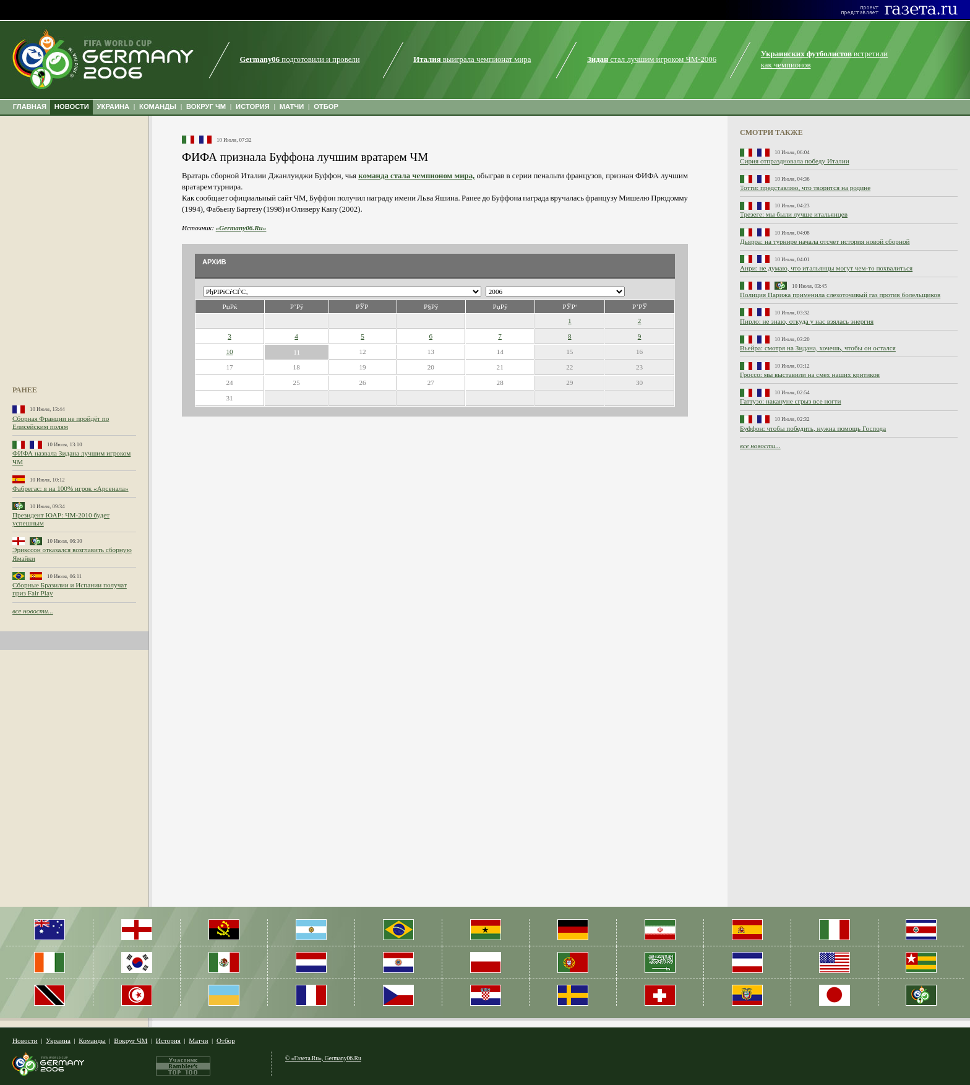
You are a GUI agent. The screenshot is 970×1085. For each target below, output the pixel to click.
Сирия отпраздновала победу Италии (794, 161)
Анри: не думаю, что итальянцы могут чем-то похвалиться (826, 268)
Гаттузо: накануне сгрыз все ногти (790, 401)
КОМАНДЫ (157, 106)
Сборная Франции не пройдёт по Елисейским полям (60, 422)
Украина (58, 1040)
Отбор (226, 1040)
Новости (25, 1040)
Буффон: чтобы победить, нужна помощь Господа (813, 428)
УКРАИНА (113, 106)
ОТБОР (326, 106)
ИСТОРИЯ (253, 106)
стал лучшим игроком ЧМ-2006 (651, 59)
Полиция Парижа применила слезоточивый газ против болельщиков (840, 294)
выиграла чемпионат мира (472, 59)
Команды (92, 1040)
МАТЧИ (292, 106)
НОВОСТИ (71, 106)
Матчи (198, 1040)
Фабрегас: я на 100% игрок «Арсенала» (70, 488)
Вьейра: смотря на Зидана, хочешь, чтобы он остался (818, 348)
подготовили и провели (299, 59)
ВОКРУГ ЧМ (206, 106)
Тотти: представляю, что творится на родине (805, 187)
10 (229, 351)
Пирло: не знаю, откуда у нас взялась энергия (806, 321)
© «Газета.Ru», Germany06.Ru (323, 1058)
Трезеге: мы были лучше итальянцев (794, 214)
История (168, 1040)
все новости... (32, 611)
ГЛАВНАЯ (29, 106)
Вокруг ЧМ (130, 1040)
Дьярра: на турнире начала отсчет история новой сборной (825, 241)
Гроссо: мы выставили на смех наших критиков (810, 374)
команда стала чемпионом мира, (416, 175)
